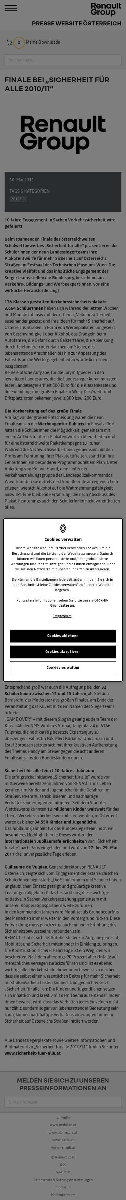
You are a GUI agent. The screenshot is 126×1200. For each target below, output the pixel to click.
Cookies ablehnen (62, 635)
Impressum (62, 615)
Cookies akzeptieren (63, 651)
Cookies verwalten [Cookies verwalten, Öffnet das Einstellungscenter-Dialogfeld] (63, 667)
